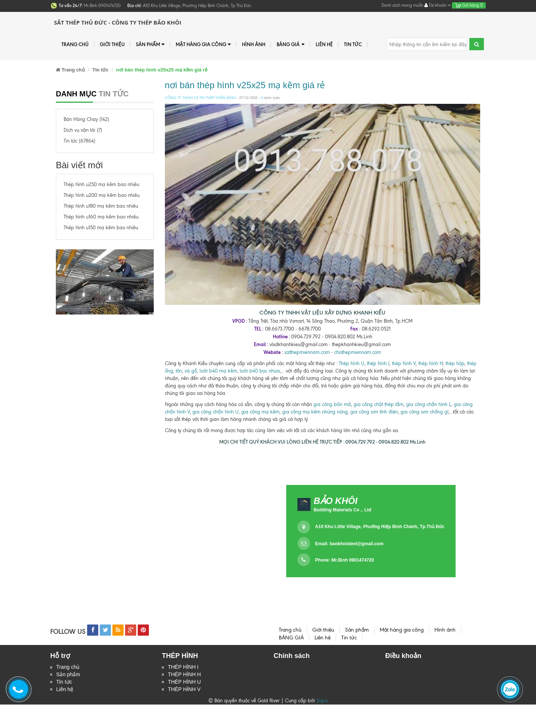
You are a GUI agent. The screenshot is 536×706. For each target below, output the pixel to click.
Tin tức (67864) (79, 141)
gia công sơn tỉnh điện (374, 412)
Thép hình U (351, 363)
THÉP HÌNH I (183, 667)
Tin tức (353, 44)
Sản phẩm (150, 44)
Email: (349, 543)
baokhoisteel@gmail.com (356, 543)
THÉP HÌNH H (184, 675)
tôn (178, 371)
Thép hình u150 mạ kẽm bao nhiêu (101, 227)
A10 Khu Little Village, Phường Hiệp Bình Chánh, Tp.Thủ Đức (379, 526)
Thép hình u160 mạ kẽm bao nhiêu (101, 217)
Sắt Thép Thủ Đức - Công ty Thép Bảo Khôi (117, 22)
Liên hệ (64, 691)
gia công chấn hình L (428, 404)
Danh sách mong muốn (402, 5)
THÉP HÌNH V (184, 691)
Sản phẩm (68, 675)
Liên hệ (324, 44)
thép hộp (455, 363)
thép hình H (430, 363)
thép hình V (404, 363)
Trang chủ (68, 667)
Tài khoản (437, 5)
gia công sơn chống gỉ (425, 412)
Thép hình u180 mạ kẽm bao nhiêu (101, 206)
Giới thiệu (112, 44)
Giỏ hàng (469, 5)
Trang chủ (75, 44)
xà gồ (191, 371)
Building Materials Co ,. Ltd (342, 509)
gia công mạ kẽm (260, 412)
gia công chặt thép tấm (378, 404)
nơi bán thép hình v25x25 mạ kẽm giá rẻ (245, 85)
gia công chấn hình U (215, 412)
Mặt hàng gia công (203, 44)
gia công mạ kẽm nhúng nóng (315, 412)
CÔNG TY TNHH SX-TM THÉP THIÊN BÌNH (200, 97)
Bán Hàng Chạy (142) (86, 119)
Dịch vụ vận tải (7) (83, 130)
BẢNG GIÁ (290, 44)
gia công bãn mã (332, 404)
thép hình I (377, 363)
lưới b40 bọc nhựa (260, 371)
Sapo (322, 702)
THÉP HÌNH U (184, 683)
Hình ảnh (253, 44)
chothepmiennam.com (357, 352)
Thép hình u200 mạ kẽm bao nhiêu (102, 195)
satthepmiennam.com (307, 352)
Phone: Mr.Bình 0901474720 (344, 560)
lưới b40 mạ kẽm (218, 371)
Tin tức (64, 683)
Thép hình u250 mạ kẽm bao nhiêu (101, 184)
